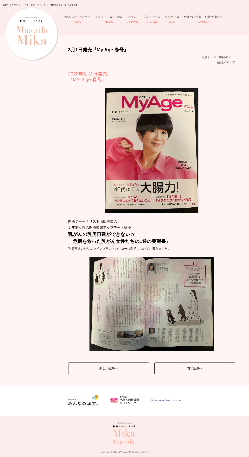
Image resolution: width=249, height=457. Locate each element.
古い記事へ (195, 368)
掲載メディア (226, 62)
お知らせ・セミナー (77, 19)
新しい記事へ (108, 368)
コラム (132, 19)
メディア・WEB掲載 (108, 19)
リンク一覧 (172, 19)
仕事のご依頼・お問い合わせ (203, 19)
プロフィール (151, 19)
